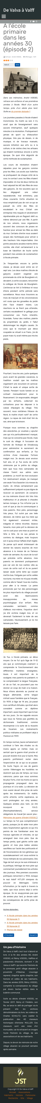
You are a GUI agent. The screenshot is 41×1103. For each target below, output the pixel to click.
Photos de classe (14, 930)
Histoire (19, 1095)
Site (22, 1098)
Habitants (8, 1095)
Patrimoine (30, 1095)
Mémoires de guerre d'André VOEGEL (20, 817)
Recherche (13, 1098)
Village (30, 1098)
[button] (4, 16)
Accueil (12, 1092)
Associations (24, 1092)
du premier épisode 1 (20, 111)
